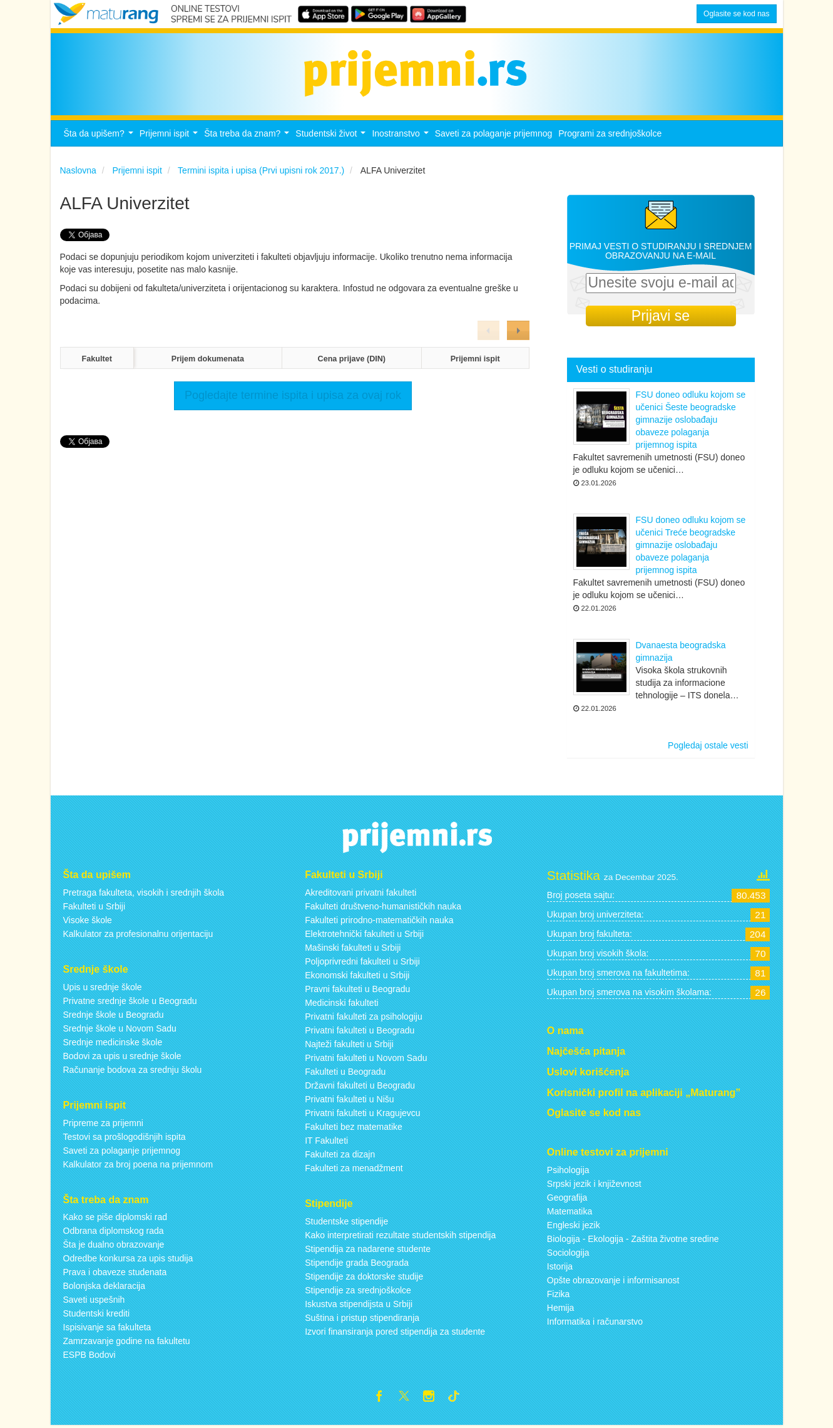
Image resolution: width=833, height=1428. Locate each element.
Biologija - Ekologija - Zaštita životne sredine (633, 1239)
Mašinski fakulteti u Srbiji (353, 947)
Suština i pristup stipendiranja (362, 1318)
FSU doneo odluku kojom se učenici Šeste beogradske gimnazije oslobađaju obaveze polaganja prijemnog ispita (691, 420)
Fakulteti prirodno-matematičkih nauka (379, 920)
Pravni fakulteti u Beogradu (357, 989)
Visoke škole (87, 920)
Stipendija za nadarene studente (368, 1249)
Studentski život (332, 136)
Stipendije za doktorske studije (364, 1276)
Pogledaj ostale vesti (708, 745)
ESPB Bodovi (89, 1354)
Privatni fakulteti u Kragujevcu (362, 1113)
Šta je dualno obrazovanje (114, 1244)
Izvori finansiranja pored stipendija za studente (395, 1331)
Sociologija (568, 1252)
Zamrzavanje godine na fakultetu (126, 1341)
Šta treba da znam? (248, 136)
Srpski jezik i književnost (594, 1183)
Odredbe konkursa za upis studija (128, 1258)
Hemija (561, 1308)
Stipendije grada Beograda (357, 1262)
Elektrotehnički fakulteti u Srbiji (364, 934)
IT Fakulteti (326, 1140)
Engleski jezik (573, 1225)
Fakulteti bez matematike (353, 1126)
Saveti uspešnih (94, 1299)
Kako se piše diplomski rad (115, 1217)
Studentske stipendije (346, 1221)
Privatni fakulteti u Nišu (349, 1099)
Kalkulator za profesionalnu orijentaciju (138, 934)
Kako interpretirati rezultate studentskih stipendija (400, 1235)
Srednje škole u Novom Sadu (119, 1028)
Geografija (567, 1197)
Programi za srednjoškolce (610, 133)
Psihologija (568, 1170)
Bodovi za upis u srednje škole (122, 1056)
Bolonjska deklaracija (104, 1286)
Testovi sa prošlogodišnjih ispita (124, 1137)
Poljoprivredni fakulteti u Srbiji (362, 961)
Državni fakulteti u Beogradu (360, 1085)
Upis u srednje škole (102, 987)
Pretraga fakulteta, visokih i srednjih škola (144, 892)
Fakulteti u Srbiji (94, 906)
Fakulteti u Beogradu (345, 1071)
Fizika (558, 1294)
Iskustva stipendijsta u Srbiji (358, 1304)
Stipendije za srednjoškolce (358, 1290)
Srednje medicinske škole (113, 1042)
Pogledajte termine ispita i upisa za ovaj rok (293, 395)
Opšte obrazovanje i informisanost (613, 1280)
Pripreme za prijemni (103, 1123)
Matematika (569, 1211)
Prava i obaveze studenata (115, 1272)
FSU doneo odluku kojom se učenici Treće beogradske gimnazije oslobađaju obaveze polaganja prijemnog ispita (691, 545)
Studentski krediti (96, 1313)
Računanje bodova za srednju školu (132, 1070)
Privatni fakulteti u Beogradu (359, 1030)
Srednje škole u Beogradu (113, 1014)
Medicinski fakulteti (342, 1002)
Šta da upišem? (100, 136)
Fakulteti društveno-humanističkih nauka (383, 906)
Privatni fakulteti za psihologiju (363, 1016)
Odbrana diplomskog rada (113, 1230)
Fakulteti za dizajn (340, 1154)
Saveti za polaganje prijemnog (494, 133)
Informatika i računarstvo (595, 1321)
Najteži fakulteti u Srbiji (349, 1044)
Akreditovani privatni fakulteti (360, 892)
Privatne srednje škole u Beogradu (130, 1001)
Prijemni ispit (170, 136)
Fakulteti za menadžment (353, 1168)
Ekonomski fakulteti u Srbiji (357, 975)
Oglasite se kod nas (736, 13)
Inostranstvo (401, 136)
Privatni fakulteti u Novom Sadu (366, 1058)
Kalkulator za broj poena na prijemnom (138, 1164)
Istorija (560, 1266)
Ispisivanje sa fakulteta (107, 1327)
